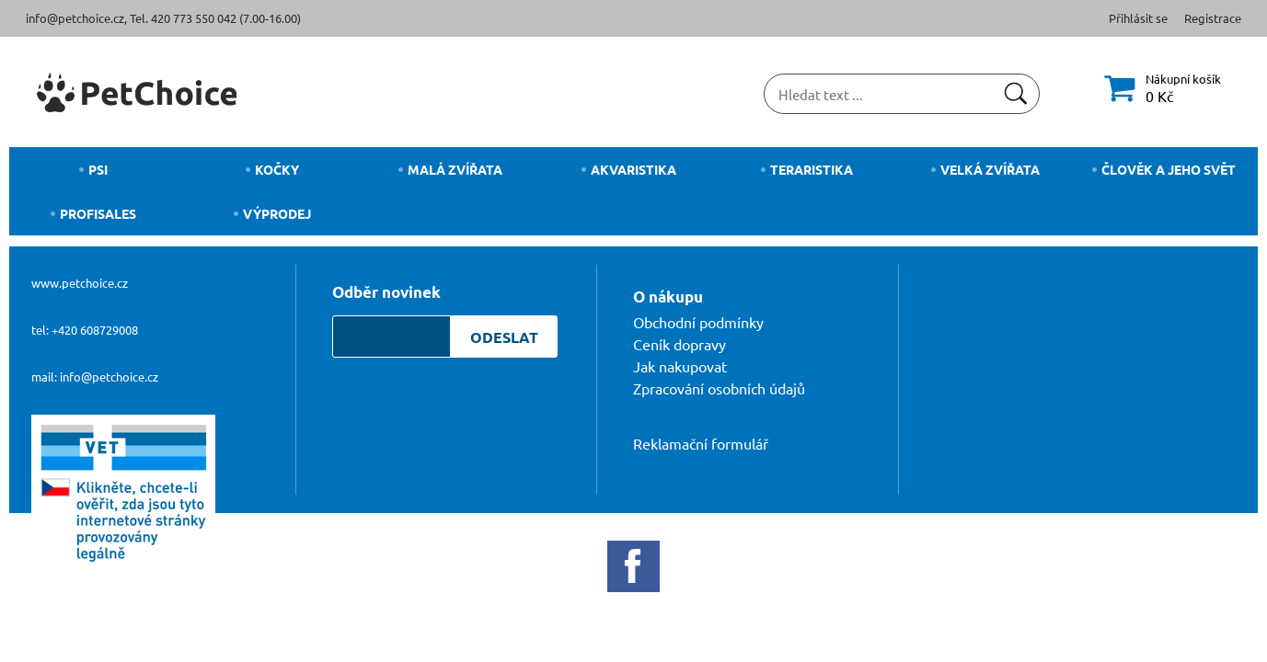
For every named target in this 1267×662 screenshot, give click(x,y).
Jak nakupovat (680, 366)
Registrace (1212, 18)
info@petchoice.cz (75, 18)
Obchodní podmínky (698, 322)
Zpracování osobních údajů (719, 388)
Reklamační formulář (700, 443)
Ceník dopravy (679, 344)
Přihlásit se (1138, 18)
